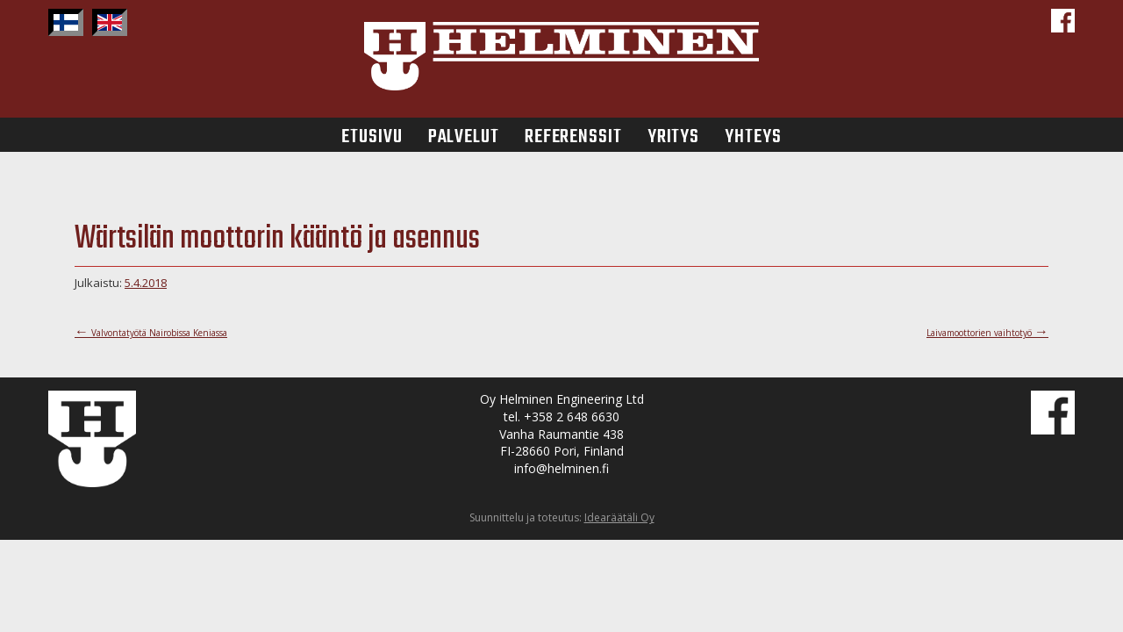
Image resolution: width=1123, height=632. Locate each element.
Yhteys (753, 134)
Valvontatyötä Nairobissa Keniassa (151, 333)
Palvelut (463, 134)
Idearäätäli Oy (619, 517)
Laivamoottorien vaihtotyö (987, 333)
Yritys (673, 134)
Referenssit (573, 134)
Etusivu (371, 134)
